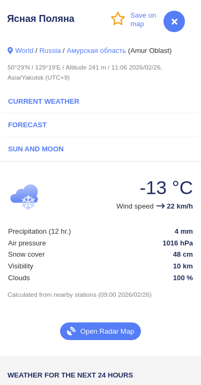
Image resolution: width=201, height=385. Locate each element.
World (24, 51)
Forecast (27, 125)
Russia (50, 51)
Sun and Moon (36, 149)
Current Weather (43, 101)
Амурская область (96, 51)
